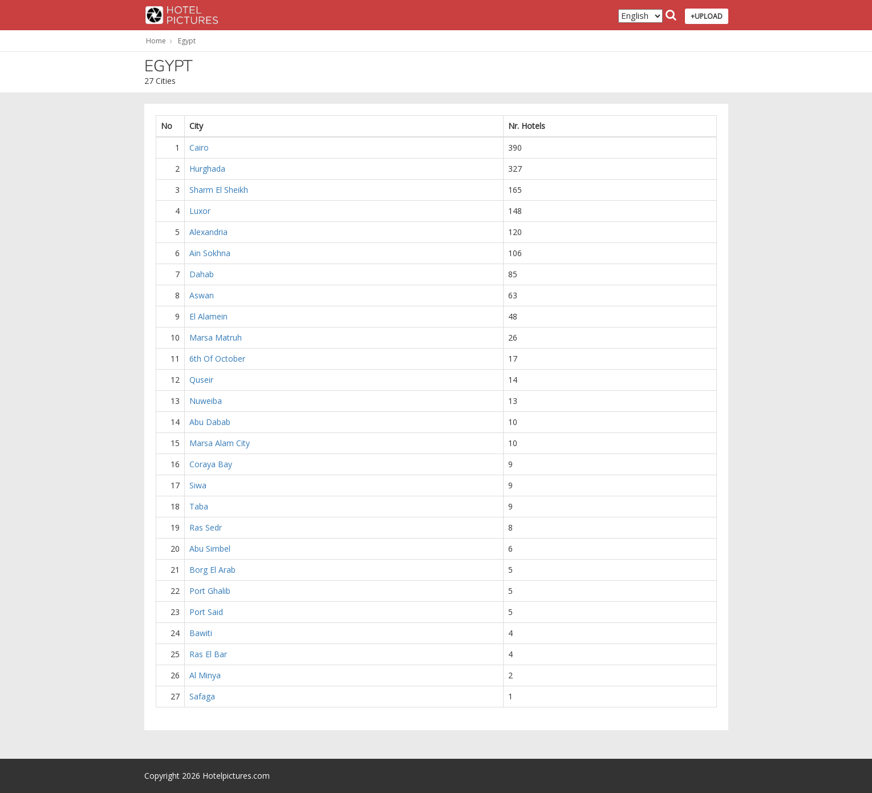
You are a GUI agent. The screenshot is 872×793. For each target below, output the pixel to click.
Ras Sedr (205, 527)
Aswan (201, 295)
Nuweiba (205, 400)
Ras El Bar (208, 654)
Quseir (201, 379)
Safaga (202, 696)
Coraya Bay (210, 464)
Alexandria (208, 231)
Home (156, 41)
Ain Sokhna (209, 253)
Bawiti (200, 633)
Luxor (199, 210)
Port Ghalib (209, 590)
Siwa (197, 485)
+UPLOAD (707, 16)
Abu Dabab (209, 421)
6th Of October (217, 358)
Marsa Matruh (215, 337)
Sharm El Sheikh (218, 189)
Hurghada (207, 168)
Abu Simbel (209, 548)
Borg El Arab (212, 569)
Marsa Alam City (219, 443)
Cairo (199, 147)
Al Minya (205, 675)
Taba (198, 506)
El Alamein (208, 316)
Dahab (201, 274)
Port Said (206, 611)
